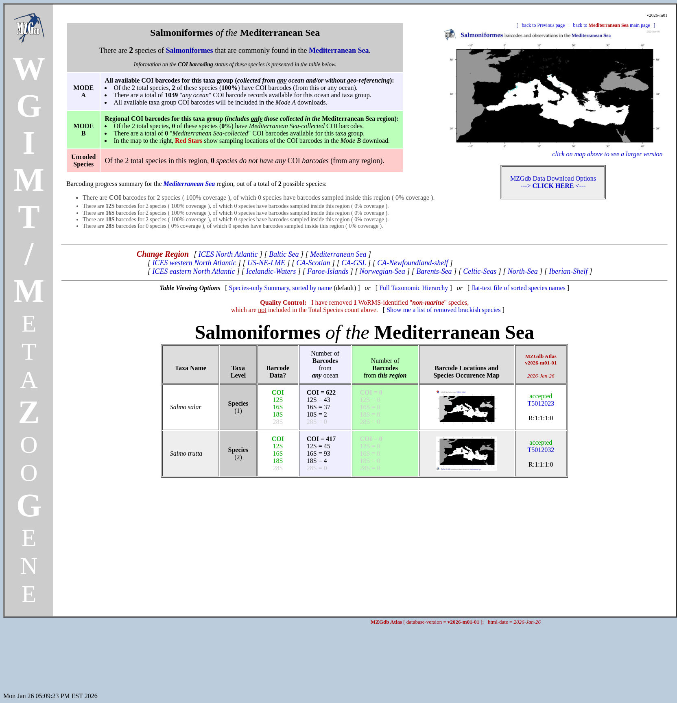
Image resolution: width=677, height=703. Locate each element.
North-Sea (523, 271)
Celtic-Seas (479, 271)
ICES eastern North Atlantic (193, 271)
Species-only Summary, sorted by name (280, 287)
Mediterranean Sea (338, 254)
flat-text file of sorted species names (518, 287)
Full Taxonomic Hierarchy (413, 287)
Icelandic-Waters (271, 271)
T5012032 (540, 446)
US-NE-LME (266, 263)
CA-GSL (353, 263)
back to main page (611, 25)
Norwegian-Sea (382, 271)
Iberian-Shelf (568, 271)
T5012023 (540, 400)
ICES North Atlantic (228, 254)
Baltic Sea (284, 254)
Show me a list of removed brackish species (443, 309)
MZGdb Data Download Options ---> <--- (553, 182)
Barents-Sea (434, 271)
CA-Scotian (313, 263)
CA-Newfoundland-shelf (412, 263)
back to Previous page (543, 25)
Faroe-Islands (327, 271)
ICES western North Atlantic (194, 263)
